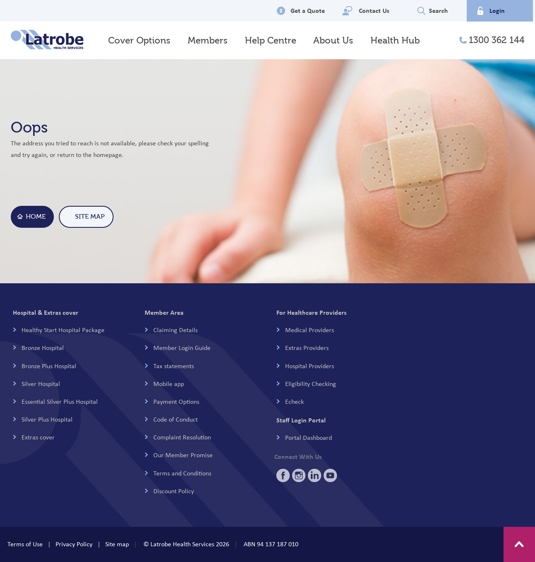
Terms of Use (25, 544)
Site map (117, 544)
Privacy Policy (74, 544)
